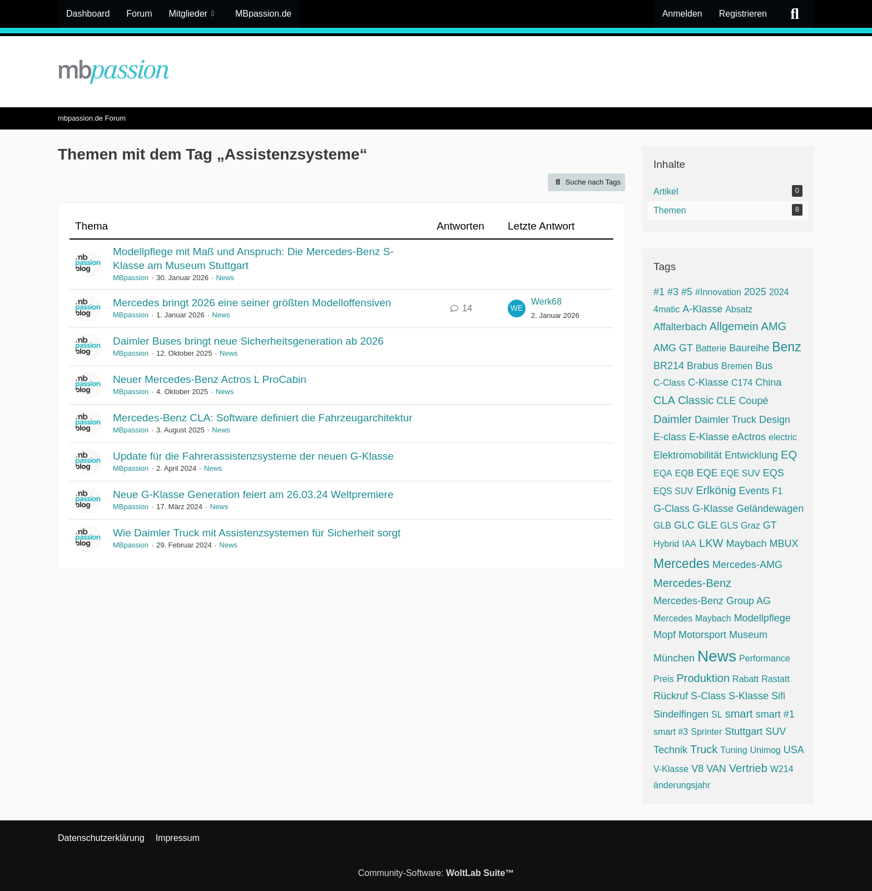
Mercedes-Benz (692, 583)
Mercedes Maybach (692, 618)
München (674, 658)
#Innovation (718, 292)
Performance (764, 658)
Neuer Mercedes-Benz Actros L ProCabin (209, 379)
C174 (741, 382)
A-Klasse (702, 309)
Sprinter (706, 731)
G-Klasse (713, 508)
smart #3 (670, 731)
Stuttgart (743, 731)
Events (754, 490)
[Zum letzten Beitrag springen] (517, 308)
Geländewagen (770, 508)
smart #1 (775, 714)
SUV (775, 731)
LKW (711, 543)
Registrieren (743, 13)
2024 (779, 292)
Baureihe (749, 348)
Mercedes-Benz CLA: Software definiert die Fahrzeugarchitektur (263, 418)
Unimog (765, 750)
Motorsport (702, 634)
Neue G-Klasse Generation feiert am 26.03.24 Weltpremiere (253, 494)
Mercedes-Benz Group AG (712, 600)
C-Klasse (708, 382)
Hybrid (666, 544)
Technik (670, 749)
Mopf (664, 634)
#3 (672, 291)
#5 (686, 291)
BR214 (668, 365)
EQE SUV (740, 473)
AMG (774, 326)
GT (770, 525)
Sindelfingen (680, 714)
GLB (662, 525)
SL (716, 714)
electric (783, 437)
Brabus (703, 365)
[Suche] (794, 14)
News (225, 277)
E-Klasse (709, 436)
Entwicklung (751, 455)
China (768, 382)
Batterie (711, 348)
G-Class (671, 508)
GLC (684, 525)
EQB (684, 473)
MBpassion (130, 277)
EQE (707, 473)
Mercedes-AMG (747, 564)
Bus (763, 365)
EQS (773, 473)
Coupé (753, 400)
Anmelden (682, 13)
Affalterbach (680, 326)
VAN (716, 768)
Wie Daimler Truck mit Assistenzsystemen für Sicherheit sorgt (256, 533)
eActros (749, 436)
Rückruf (670, 695)
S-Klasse (749, 695)
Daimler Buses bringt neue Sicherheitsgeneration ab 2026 (248, 341)
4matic (666, 309)
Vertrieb (748, 768)
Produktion (703, 678)
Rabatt (745, 679)
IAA (689, 544)
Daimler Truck (725, 419)
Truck (703, 749)
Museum (748, 634)
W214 (782, 769)
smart (739, 714)
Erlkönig (716, 490)
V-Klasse (670, 769)
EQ (789, 455)
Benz (786, 347)
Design (774, 419)
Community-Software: (436, 873)
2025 (755, 291)
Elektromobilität (687, 455)
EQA (662, 473)
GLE (707, 525)
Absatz (738, 309)
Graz (750, 525)
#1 (659, 291)
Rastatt (775, 679)
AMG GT (673, 348)
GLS (729, 525)
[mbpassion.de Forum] (436, 72)
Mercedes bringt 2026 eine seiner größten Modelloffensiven (252, 302)
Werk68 (546, 301)
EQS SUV (673, 491)
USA (794, 749)
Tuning (733, 750)
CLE (726, 400)
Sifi (778, 695)
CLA (664, 400)
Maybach (746, 543)
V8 (697, 768)
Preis (663, 679)
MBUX (783, 543)
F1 (777, 491)
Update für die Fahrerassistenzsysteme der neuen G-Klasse (253, 456)
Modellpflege (762, 618)
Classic (696, 400)
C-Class (669, 382)
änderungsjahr (681, 785)
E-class (669, 436)
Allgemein (734, 326)
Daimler (672, 419)
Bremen (736, 366)
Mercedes (681, 563)
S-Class (708, 695)
